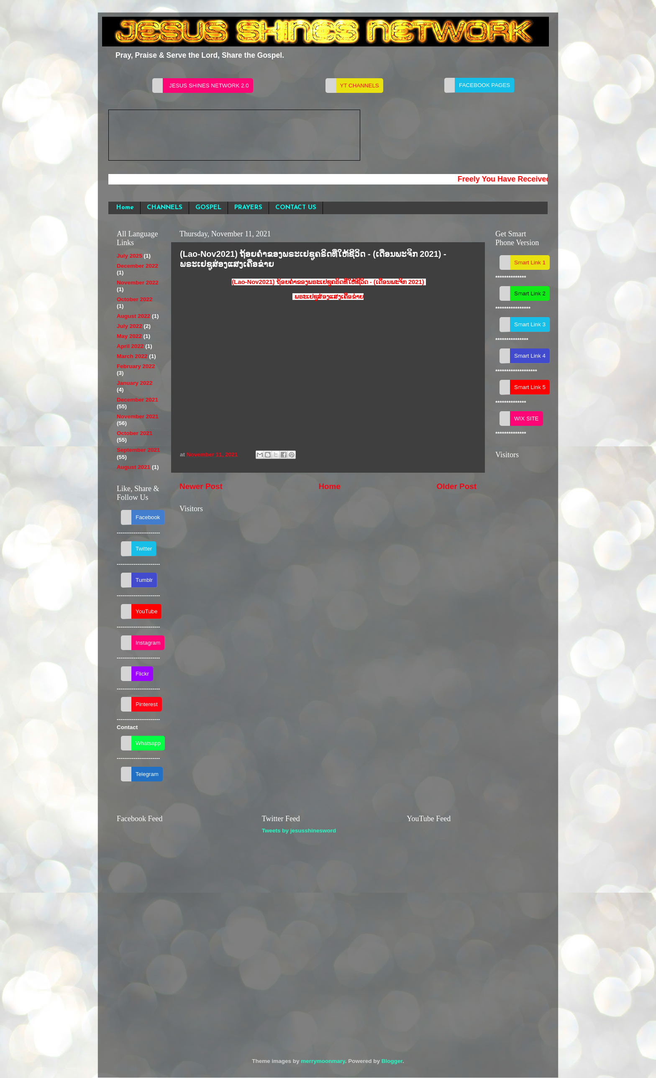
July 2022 (129, 326)
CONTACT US (295, 208)
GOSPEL (208, 208)
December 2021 (137, 400)
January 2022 (135, 383)
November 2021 (138, 416)
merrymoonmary (323, 1061)
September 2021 (138, 450)
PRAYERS (248, 208)
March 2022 (132, 356)
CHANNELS (164, 208)
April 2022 (130, 346)
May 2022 (129, 336)
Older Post (456, 486)
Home (125, 208)
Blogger (392, 1061)
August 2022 (133, 316)
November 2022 (138, 282)
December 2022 (137, 266)
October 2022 (135, 299)
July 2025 (129, 256)
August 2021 (133, 467)
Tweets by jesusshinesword (299, 830)
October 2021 (135, 433)
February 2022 (136, 366)
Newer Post (201, 486)
